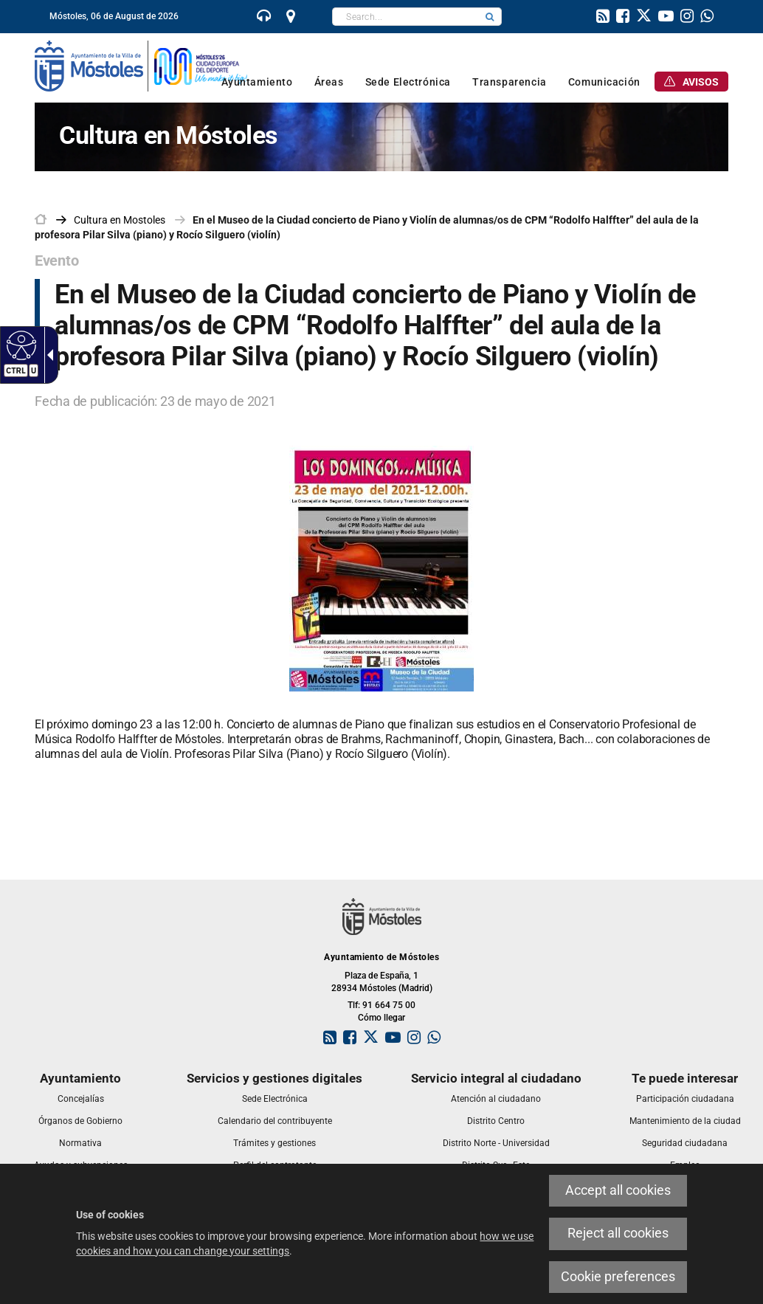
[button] (490, 16)
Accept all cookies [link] (618, 1190)
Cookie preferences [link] (618, 1276)
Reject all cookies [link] (618, 1233)
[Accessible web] (19, 344)
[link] (264, 18)
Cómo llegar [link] (381, 1018)
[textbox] (405, 16)
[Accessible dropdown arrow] (47, 355)
